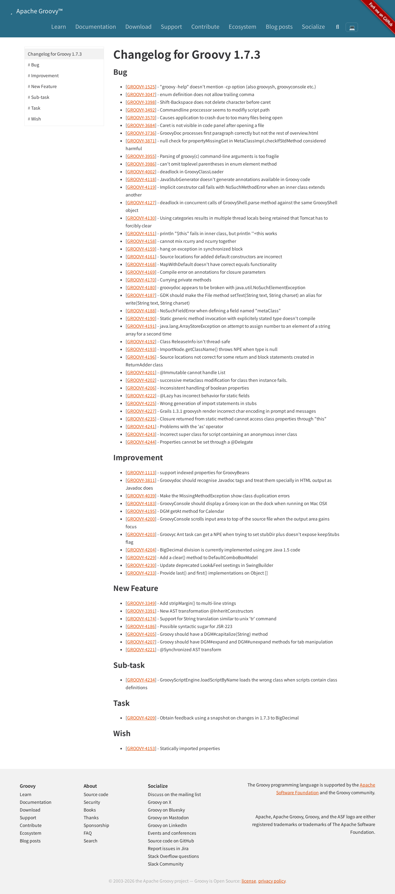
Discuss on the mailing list (174, 794)
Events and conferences (172, 833)
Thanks (91, 817)
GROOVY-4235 (141, 418)
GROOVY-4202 (141, 380)
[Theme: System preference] (352, 27)
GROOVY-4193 (141, 349)
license (249, 881)
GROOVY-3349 (141, 603)
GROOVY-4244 (141, 442)
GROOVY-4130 (141, 218)
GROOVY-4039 (141, 495)
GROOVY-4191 (141, 326)
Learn (58, 26)
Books (90, 810)
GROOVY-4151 (141, 233)
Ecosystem (242, 26)
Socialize (313, 26)
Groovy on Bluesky (166, 810)
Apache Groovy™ (35, 10)
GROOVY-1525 (141, 86)
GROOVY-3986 (141, 164)
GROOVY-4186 (141, 626)
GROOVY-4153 (141, 748)
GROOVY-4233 (141, 573)
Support (171, 26)
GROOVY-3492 (141, 110)
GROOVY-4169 (141, 272)
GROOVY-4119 (141, 187)
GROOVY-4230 (141, 565)
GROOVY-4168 (141, 264)
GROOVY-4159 (141, 249)
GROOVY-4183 (141, 503)
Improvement (45, 75)
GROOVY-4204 (141, 549)
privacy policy (271, 881)
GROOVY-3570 (141, 117)
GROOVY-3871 (141, 140)
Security (92, 802)
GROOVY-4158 (141, 241)
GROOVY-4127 (141, 202)
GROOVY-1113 (141, 472)
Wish (36, 119)
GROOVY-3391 (141, 611)
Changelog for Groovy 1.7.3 (55, 54)
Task (35, 108)
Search (91, 840)
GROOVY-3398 (141, 102)
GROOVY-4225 (141, 403)
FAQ (88, 833)
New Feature (44, 86)
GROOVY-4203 (141, 534)
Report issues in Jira (168, 848)
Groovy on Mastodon (168, 817)
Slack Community (165, 864)
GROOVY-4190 (141, 318)
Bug (35, 64)
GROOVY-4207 (141, 642)
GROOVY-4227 (141, 411)
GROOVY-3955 (141, 156)
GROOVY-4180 (141, 287)
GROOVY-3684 (141, 125)
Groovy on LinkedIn (167, 825)
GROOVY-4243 (141, 434)
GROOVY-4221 (141, 649)
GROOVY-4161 (141, 256)
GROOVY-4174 (141, 618)
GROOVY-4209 (141, 718)
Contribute (205, 26)
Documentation (95, 26)
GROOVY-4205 (141, 634)
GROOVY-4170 (141, 279)
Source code (96, 794)
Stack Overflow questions (173, 856)
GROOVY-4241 (141, 426)
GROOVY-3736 (141, 133)
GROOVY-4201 (141, 372)
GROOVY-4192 (141, 341)
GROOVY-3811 (141, 480)
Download (138, 26)
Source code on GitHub (171, 840)
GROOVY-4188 (141, 310)
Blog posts (279, 26)
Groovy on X (159, 802)
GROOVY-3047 (141, 94)
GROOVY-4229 (141, 557)
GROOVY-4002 (141, 171)
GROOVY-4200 (141, 519)
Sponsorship (96, 825)
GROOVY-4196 (141, 357)
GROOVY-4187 (141, 295)
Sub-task (40, 97)
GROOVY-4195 (141, 511)
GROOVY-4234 (141, 680)
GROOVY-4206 (141, 388)
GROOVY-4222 (141, 395)
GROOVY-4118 (141, 179)
